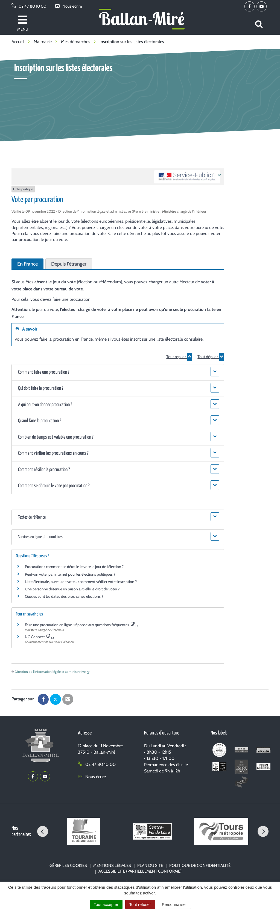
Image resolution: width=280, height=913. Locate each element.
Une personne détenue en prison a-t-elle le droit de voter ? (72, 589)
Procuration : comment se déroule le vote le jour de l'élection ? (74, 566)
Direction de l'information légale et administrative (50, 672)
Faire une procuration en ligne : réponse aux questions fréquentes (80, 624)
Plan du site (150, 865)
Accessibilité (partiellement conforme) (140, 871)
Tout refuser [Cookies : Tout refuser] (140, 904)
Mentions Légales (112, 865)
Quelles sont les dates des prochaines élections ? (64, 596)
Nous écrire (92, 776)
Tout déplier (210, 357)
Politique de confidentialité (200, 865)
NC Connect (37, 636)
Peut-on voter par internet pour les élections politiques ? (70, 574)
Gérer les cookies (68, 865)
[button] (118, 372)
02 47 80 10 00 (97, 764)
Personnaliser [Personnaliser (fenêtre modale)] (174, 904)
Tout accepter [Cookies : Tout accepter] (106, 904)
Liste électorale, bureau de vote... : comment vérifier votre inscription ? (81, 581)
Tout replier (179, 357)
